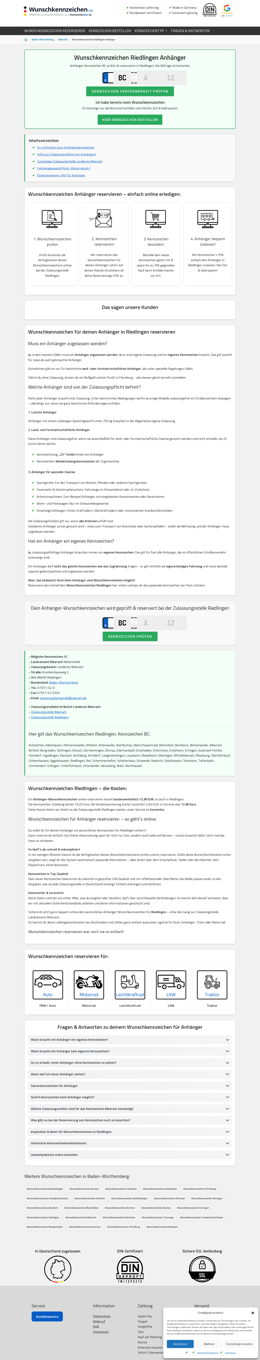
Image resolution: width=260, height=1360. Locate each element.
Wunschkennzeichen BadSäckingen (45, 1209)
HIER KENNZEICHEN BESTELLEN (130, 128)
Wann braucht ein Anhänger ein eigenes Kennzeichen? (69, 1060)
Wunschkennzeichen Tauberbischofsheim (201, 1238)
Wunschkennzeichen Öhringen (206, 1219)
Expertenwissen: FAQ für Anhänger (61, 183)
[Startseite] (25, 39)
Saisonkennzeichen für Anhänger (54, 1106)
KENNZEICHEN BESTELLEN (110, 30)
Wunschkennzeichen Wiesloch (42, 1229)
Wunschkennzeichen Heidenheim (160, 1209)
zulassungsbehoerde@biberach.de (63, 716)
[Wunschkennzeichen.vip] (64, 11)
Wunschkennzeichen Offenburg (199, 1209)
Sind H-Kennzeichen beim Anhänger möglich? (62, 1117)
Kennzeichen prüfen (130, 654)
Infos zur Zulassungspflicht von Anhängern (66, 162)
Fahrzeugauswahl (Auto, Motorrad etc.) (63, 176)
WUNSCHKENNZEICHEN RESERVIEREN (54, 30)
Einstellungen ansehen (239, 1344)
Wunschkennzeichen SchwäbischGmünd (47, 1219)
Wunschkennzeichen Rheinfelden (81, 1229)
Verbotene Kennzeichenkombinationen (58, 1163)
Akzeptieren (180, 1344)
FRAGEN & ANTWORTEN (190, 30)
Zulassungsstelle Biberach (49, 730)
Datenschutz (101, 1346)
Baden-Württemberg (43, 39)
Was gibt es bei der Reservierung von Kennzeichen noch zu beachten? (81, 1140)
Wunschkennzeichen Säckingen (43, 1238)
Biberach (63, 39)
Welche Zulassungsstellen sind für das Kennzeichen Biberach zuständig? (83, 1129)
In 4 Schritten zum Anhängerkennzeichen (65, 155)
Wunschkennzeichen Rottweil (169, 1219)
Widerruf (99, 1351)
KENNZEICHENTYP (149, 30)
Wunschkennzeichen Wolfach (89, 1219)
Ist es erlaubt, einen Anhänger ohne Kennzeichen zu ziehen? (74, 1083)
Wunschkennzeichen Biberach (81, 1238)
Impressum (230, 1352)
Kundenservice (47, 1346)
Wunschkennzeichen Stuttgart (193, 1229)
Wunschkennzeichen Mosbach (162, 1248)
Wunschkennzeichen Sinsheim (120, 1209)
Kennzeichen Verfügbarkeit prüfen (130, 99)
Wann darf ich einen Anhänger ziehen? (58, 1094)
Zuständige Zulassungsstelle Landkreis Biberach (70, 169)
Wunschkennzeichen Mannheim (119, 1238)
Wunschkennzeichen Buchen (84, 1209)
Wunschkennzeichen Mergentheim (45, 1248)
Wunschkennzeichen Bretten (120, 1229)
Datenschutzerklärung (207, 1352)
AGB (96, 1356)
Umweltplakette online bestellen (54, 1175)
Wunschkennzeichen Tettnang (158, 1238)
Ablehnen (209, 1344)
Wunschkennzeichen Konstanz (85, 1248)
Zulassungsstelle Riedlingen (50, 735)
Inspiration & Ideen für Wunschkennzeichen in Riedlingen (71, 1152)
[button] (253, 1313)
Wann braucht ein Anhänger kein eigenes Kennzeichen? (70, 1071)
